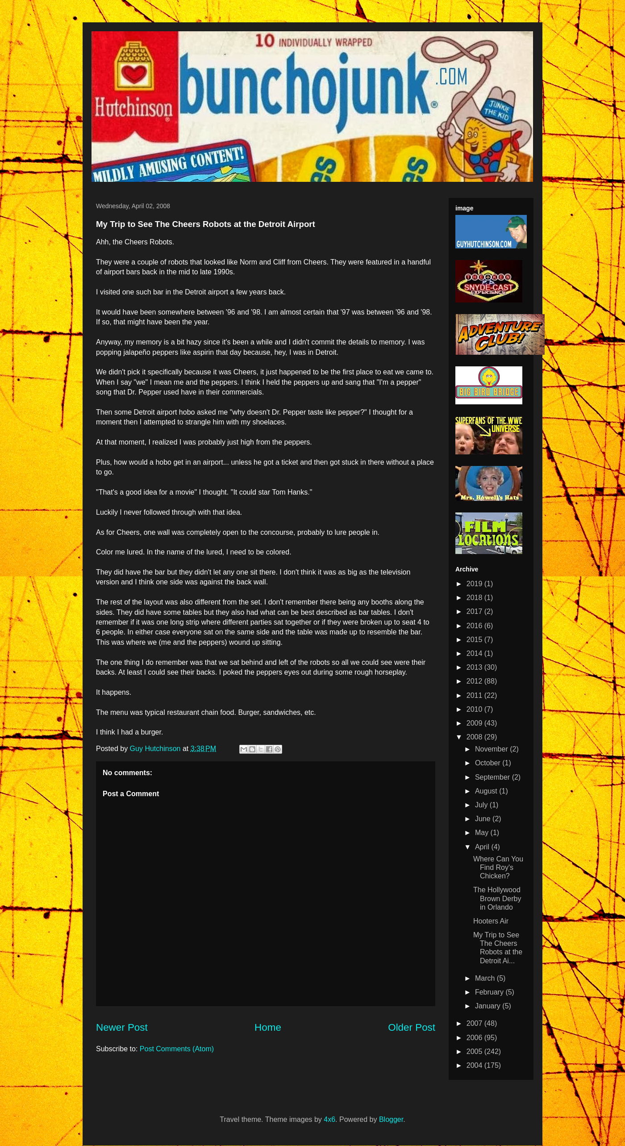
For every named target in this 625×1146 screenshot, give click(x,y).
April (483, 847)
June (483, 819)
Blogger (391, 1119)
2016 (475, 626)
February (490, 992)
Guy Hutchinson (156, 748)
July (482, 805)
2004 (475, 1065)
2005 (475, 1051)
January (488, 1006)
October (488, 763)
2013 (475, 667)
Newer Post (122, 1027)
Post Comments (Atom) (177, 1049)
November (492, 749)
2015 (475, 639)
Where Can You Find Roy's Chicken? (498, 867)
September (493, 777)
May (483, 832)
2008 (475, 737)
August (487, 791)
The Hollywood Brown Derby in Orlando (497, 898)
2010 (475, 709)
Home (267, 1027)
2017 (475, 611)
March (486, 978)
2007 (475, 1023)
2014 (475, 653)
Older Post (411, 1027)
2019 (475, 584)
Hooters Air (490, 921)
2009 (475, 723)
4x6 (329, 1119)
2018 (475, 597)
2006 (475, 1037)
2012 (475, 681)
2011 (475, 695)
